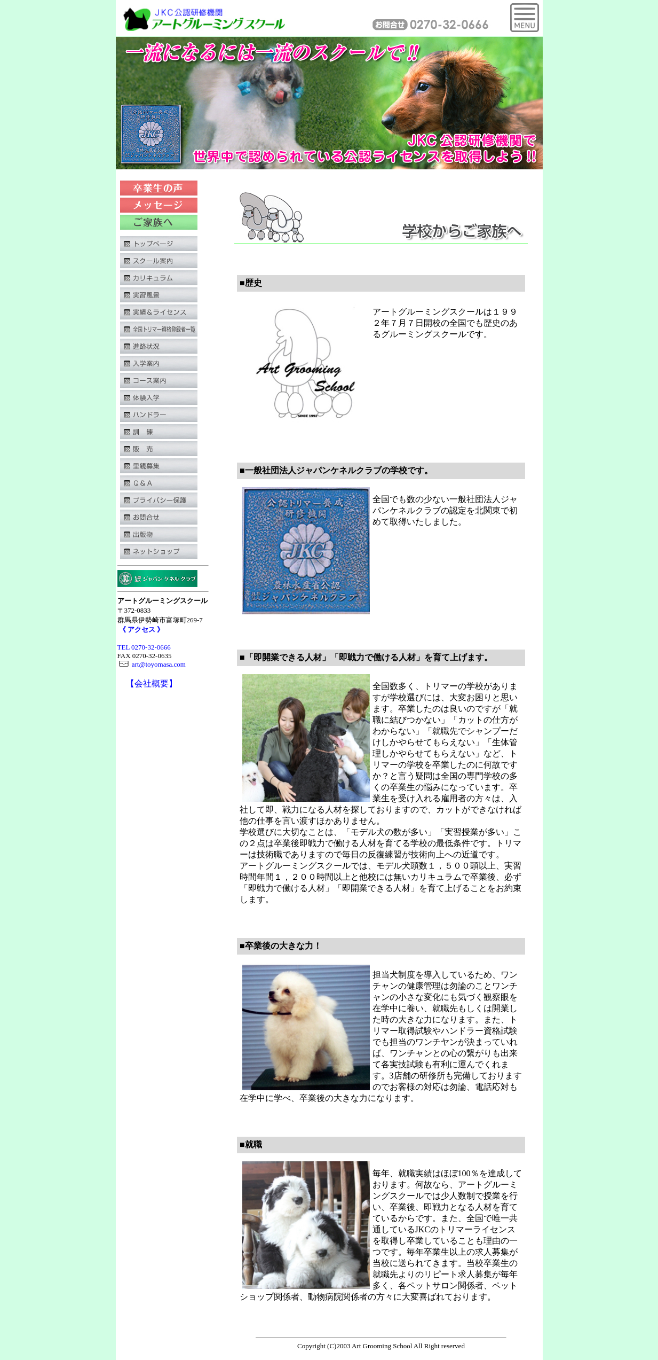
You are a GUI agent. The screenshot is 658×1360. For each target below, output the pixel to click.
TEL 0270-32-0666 (144, 647)
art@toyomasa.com (151, 664)
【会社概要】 (151, 683)
